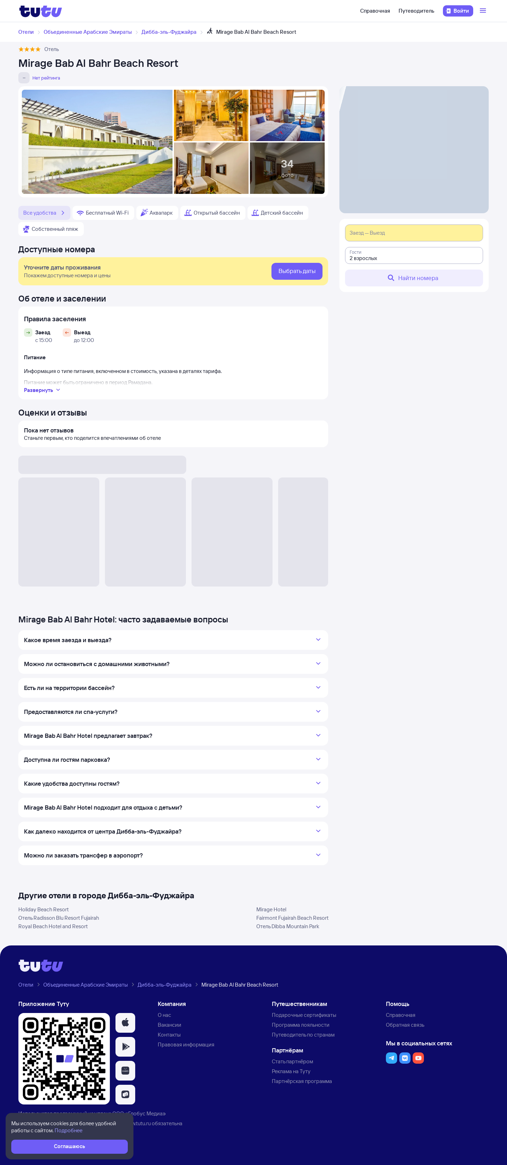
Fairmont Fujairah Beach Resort (292, 917)
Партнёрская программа (302, 1081)
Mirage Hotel (271, 909)
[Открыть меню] (484, 11)
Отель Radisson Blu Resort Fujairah (58, 917)
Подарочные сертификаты (304, 1015)
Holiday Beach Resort (43, 909)
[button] (125, 1023)
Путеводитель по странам (303, 1034)
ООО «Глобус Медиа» (139, 1113)
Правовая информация (186, 1044)
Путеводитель (416, 10)
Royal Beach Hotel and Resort (53, 926)
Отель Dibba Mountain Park (287, 926)
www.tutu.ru (137, 1123)
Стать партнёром (292, 1061)
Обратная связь (405, 1024)
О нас (164, 1015)
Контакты (169, 1034)
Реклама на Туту (291, 1071)
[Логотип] (40, 11)
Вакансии (169, 1024)
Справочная (375, 10)
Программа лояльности (301, 1024)
